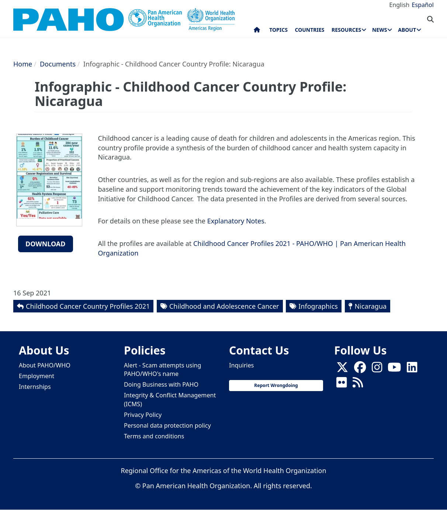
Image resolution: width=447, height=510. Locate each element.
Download (45, 243)
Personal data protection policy (167, 425)
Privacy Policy (143, 415)
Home (22, 63)
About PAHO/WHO (44, 365)
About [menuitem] (407, 29)
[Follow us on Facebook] (360, 370)
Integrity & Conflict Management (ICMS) (170, 399)
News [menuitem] (379, 29)
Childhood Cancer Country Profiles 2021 (88, 306)
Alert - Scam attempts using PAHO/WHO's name (162, 369)
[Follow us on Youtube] (394, 370)
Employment (36, 376)
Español (423, 5)
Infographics (318, 306)
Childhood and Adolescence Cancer (224, 306)
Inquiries (241, 365)
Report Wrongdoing (276, 385)
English (399, 5)
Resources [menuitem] (346, 29)
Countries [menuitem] (309, 29)
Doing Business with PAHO (161, 384)
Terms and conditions (154, 436)
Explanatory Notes (235, 220)
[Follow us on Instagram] (377, 370)
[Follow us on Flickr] (341, 385)
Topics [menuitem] (278, 29)
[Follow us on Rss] (358, 385)
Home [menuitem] (257, 31)
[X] (342, 370)
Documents (58, 63)
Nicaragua (371, 306)
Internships (35, 387)
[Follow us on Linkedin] (412, 370)
